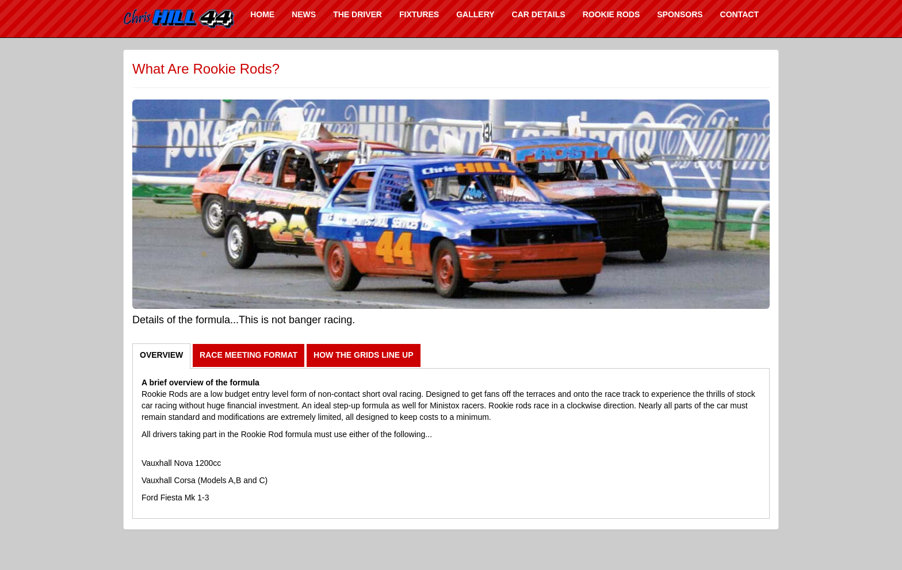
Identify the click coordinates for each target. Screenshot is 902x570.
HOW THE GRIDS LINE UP (363, 354)
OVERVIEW (161, 354)
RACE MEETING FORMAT (248, 354)
